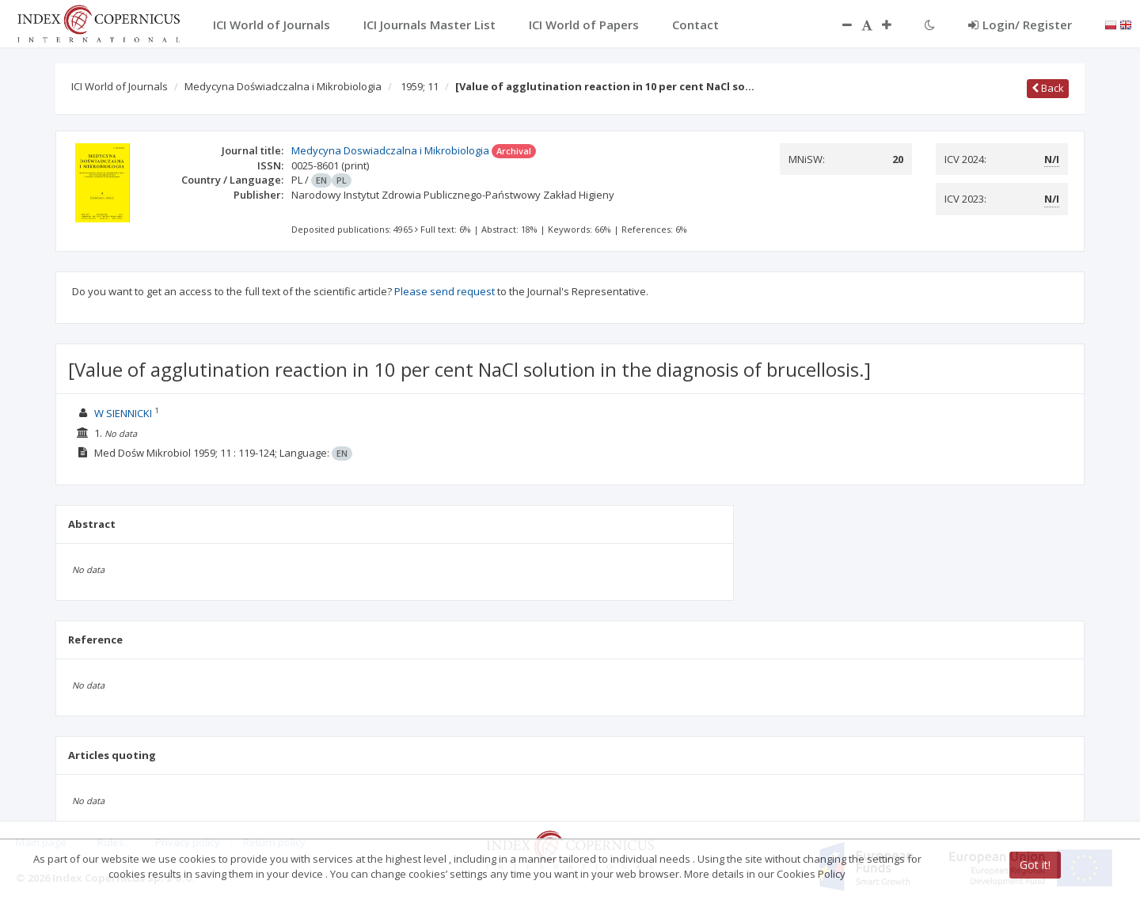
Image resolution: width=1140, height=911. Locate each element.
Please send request (444, 291)
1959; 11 (420, 86)
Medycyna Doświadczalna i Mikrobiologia (283, 86)
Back (1048, 88)
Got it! (1035, 864)
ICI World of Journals (119, 86)
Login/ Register (1020, 24)
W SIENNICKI (123, 413)
